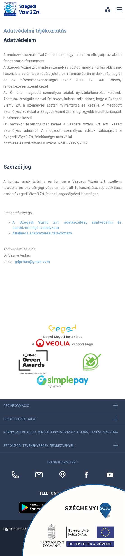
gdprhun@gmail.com (32, 261)
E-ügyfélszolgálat (20, 419)
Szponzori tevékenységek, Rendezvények (38, 446)
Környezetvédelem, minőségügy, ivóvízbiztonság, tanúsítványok (59, 432)
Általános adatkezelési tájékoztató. (42, 233)
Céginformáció (16, 406)
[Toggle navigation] (119, 9)
